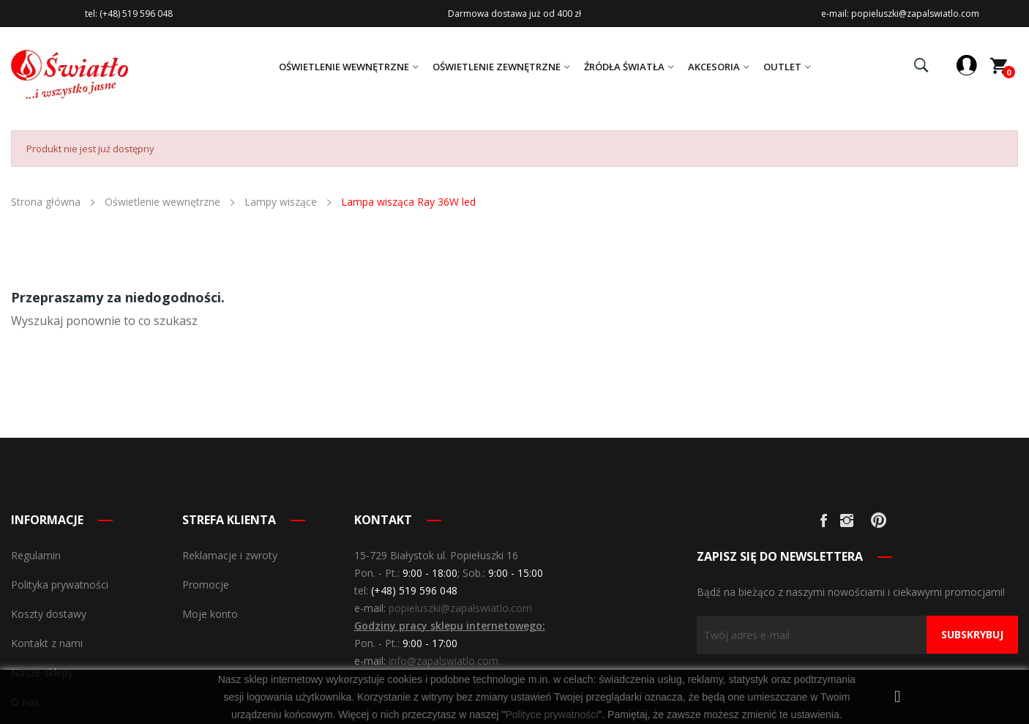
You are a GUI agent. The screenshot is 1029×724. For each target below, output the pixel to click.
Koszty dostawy (48, 614)
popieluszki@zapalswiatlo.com (460, 608)
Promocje (205, 584)
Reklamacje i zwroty (229, 555)
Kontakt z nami (47, 643)
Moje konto (210, 614)
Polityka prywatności (59, 584)
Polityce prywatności (551, 714)
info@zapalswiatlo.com (443, 661)
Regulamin (36, 555)
